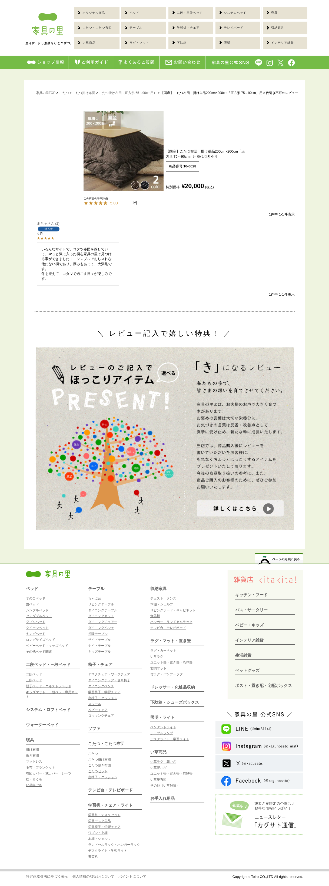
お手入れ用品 (162, 798)
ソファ (94, 728)
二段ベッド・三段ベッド (48, 664)
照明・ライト (162, 717)
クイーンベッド (37, 628)
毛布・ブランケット (40, 767)
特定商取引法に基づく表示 (47, 876)
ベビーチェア (98, 710)
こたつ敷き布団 (99, 765)
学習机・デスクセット (104, 815)
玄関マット (158, 668)
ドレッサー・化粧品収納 (172, 687)
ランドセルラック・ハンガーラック (114, 845)
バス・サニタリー (251, 610)
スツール (94, 704)
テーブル (96, 588)
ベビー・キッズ (249, 625)
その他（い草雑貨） (165, 785)
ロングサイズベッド (40, 640)
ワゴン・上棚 (98, 833)
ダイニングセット (101, 616)
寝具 (30, 739)
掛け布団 (32, 750)
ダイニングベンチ (101, 628)
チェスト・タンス (163, 598)
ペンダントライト (163, 727)
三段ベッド (34, 680)
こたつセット (98, 771)
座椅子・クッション (102, 698)
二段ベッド (34, 674)
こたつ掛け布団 (83, 93)
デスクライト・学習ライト (107, 851)
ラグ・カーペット (163, 650)
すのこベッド (35, 598)
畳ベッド (32, 604)
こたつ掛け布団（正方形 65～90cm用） (128, 93)
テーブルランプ (161, 733)
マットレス (34, 761)
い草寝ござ (34, 785)
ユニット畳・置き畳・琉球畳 (171, 662)
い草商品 (158, 752)
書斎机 (93, 856)
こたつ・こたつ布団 (106, 743)
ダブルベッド (35, 622)
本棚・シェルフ (99, 839)
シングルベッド (37, 610)
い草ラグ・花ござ (163, 762)
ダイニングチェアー (102, 622)
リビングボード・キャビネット (173, 610)
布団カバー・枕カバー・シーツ (48, 773)
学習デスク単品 (99, 821)
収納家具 (158, 588)
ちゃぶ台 (94, 598)
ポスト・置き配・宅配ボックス (263, 685)
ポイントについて (132, 876)
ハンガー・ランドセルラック (171, 622)
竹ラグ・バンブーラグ (166, 674)
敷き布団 (32, 755)
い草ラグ (156, 656)
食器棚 (155, 616)
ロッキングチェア (101, 715)
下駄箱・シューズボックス (174, 702)
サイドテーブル (99, 640)
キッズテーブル (99, 651)
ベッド (32, 588)
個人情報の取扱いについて (93, 876)
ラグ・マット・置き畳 (170, 640)
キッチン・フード (251, 594)
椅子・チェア (100, 664)
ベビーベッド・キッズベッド (47, 646)
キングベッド (35, 634)
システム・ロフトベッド (48, 709)
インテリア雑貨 (249, 640)
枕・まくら (34, 779)
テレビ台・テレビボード (110, 790)
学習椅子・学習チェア (104, 692)
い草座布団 (158, 779)
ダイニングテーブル (102, 610)
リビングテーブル (101, 604)
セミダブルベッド (39, 616)
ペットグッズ (247, 670)
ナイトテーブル (99, 646)
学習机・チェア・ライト (110, 805)
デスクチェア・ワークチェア (109, 674)
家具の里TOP (45, 93)
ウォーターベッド (42, 724)
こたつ (64, 93)
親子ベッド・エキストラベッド (48, 686)
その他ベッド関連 (39, 651)
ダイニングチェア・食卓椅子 (109, 680)
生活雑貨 (243, 655)
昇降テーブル (98, 634)
